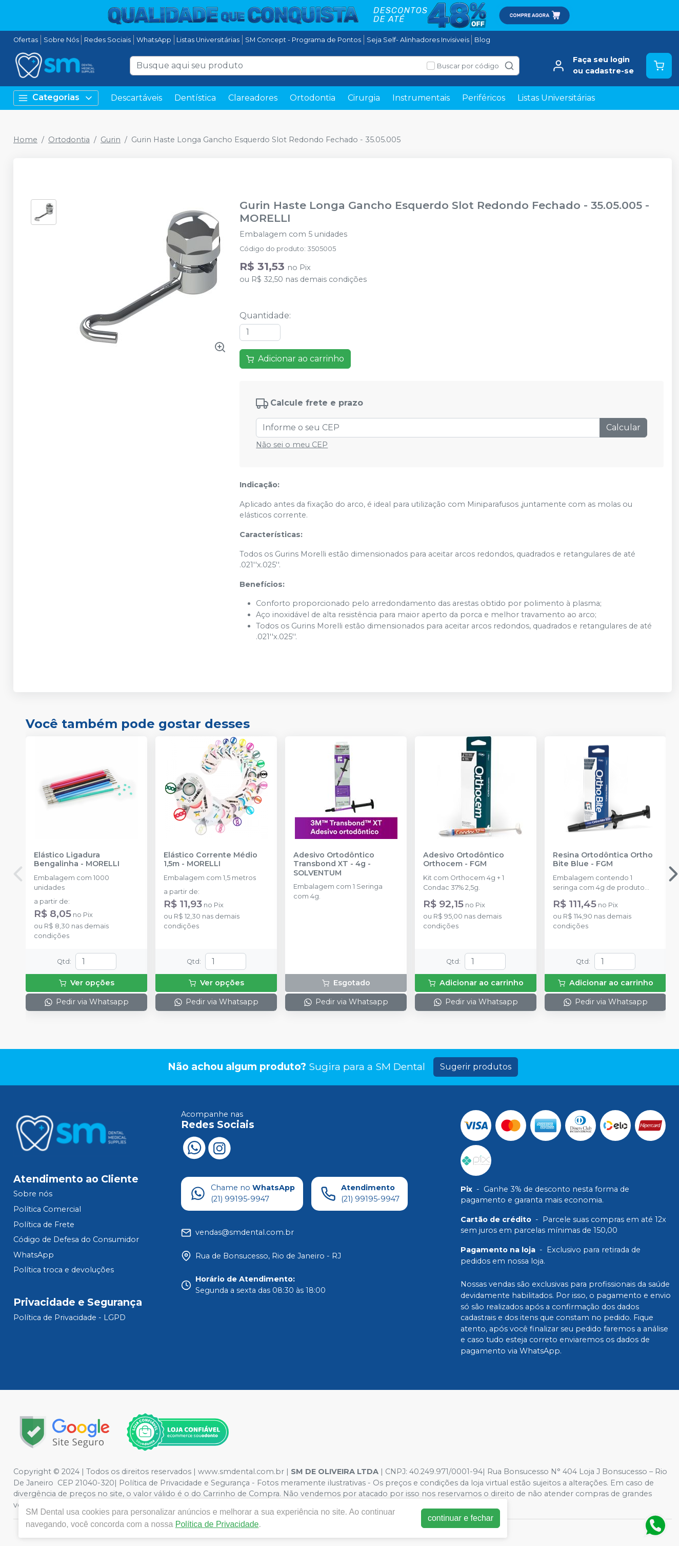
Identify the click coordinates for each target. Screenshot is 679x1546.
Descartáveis (136, 98)
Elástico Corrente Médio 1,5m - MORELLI (210, 859)
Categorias (56, 97)
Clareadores (252, 98)
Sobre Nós (61, 40)
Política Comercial (47, 1209)
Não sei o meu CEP (292, 444)
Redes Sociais (107, 40)
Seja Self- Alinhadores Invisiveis (418, 40)
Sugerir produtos (475, 1067)
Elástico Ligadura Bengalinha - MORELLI (76, 859)
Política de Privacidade (217, 1524)
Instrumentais (421, 98)
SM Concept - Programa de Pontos (303, 40)
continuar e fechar (460, 1518)
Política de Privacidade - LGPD (69, 1317)
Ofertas (25, 40)
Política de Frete (43, 1224)
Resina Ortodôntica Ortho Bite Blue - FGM (603, 859)
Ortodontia (312, 98)
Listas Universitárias (207, 40)
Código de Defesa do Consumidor (76, 1239)
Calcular (623, 427)
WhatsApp (153, 40)
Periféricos (483, 98)
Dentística (195, 98)
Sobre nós (32, 1194)
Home (25, 139)
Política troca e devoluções (63, 1270)
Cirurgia (364, 98)
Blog (482, 40)
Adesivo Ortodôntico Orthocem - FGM (463, 859)
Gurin (111, 139)
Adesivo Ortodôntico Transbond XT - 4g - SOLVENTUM (333, 864)
